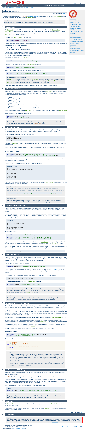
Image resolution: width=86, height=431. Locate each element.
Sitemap (83, 3)
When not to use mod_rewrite (77, 50)
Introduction (73, 19)
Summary (72, 33)
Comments (72, 52)
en (64, 13)
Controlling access (74, 43)
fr (66, 13)
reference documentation (33, 16)
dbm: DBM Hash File (75, 26)
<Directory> (34, 79)
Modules (64, 3)
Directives (69, 3)
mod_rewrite (23, 16)
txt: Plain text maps (74, 22)
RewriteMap (57, 16)
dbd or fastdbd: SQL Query (76, 31)
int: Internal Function (75, 21)
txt (39, 275)
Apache (4, 7)
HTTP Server (10, 7)
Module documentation (75, 37)
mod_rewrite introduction (76, 39)
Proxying (72, 46)
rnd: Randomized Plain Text (76, 24)
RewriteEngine (56, 317)
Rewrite (31, 7)
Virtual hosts (73, 45)
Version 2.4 (26, 7)
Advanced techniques (75, 48)
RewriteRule (56, 30)
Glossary (78, 3)
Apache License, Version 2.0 (18, 428)
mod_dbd (7, 377)
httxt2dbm (54, 269)
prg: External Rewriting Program (17, 303)
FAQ (74, 3)
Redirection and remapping (76, 41)
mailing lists (55, 422)
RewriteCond (8, 31)
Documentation (18, 7)
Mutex (33, 326)
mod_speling (37, 123)
